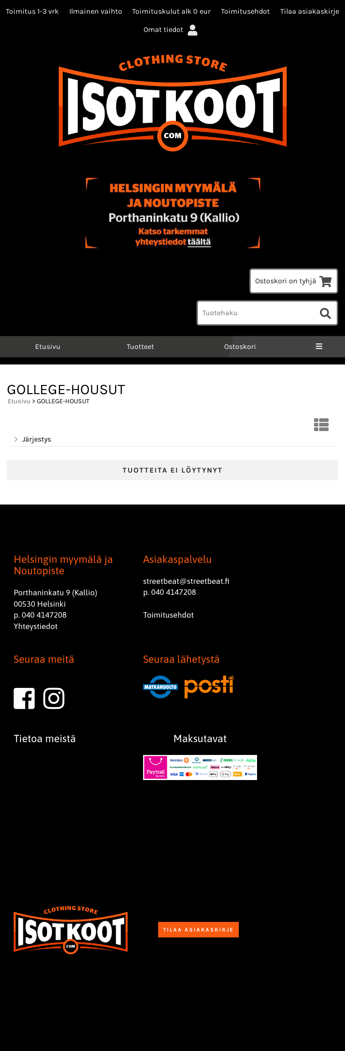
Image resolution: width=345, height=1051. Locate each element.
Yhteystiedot (36, 626)
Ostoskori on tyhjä (293, 280)
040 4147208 (44, 614)
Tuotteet (140, 346)
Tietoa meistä (45, 738)
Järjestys (31, 439)
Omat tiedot (171, 29)
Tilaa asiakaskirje (309, 11)
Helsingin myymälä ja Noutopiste (63, 565)
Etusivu (47, 346)
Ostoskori (240, 346)
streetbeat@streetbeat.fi (186, 581)
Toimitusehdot (245, 11)
